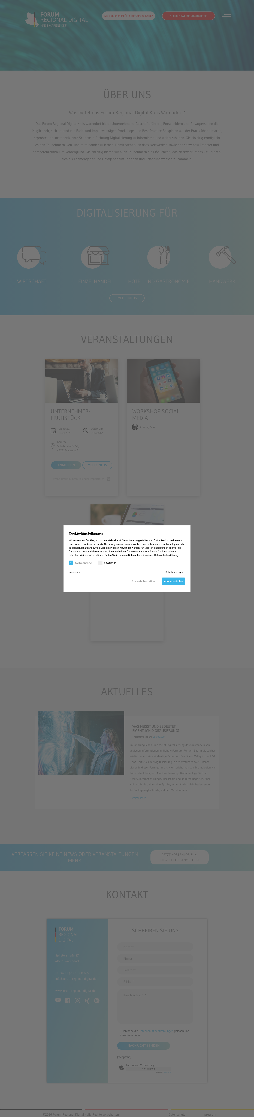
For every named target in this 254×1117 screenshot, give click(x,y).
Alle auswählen (173, 581)
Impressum (75, 572)
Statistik (107, 563)
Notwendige (80, 563)
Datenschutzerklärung (166, 555)
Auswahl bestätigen (144, 581)
